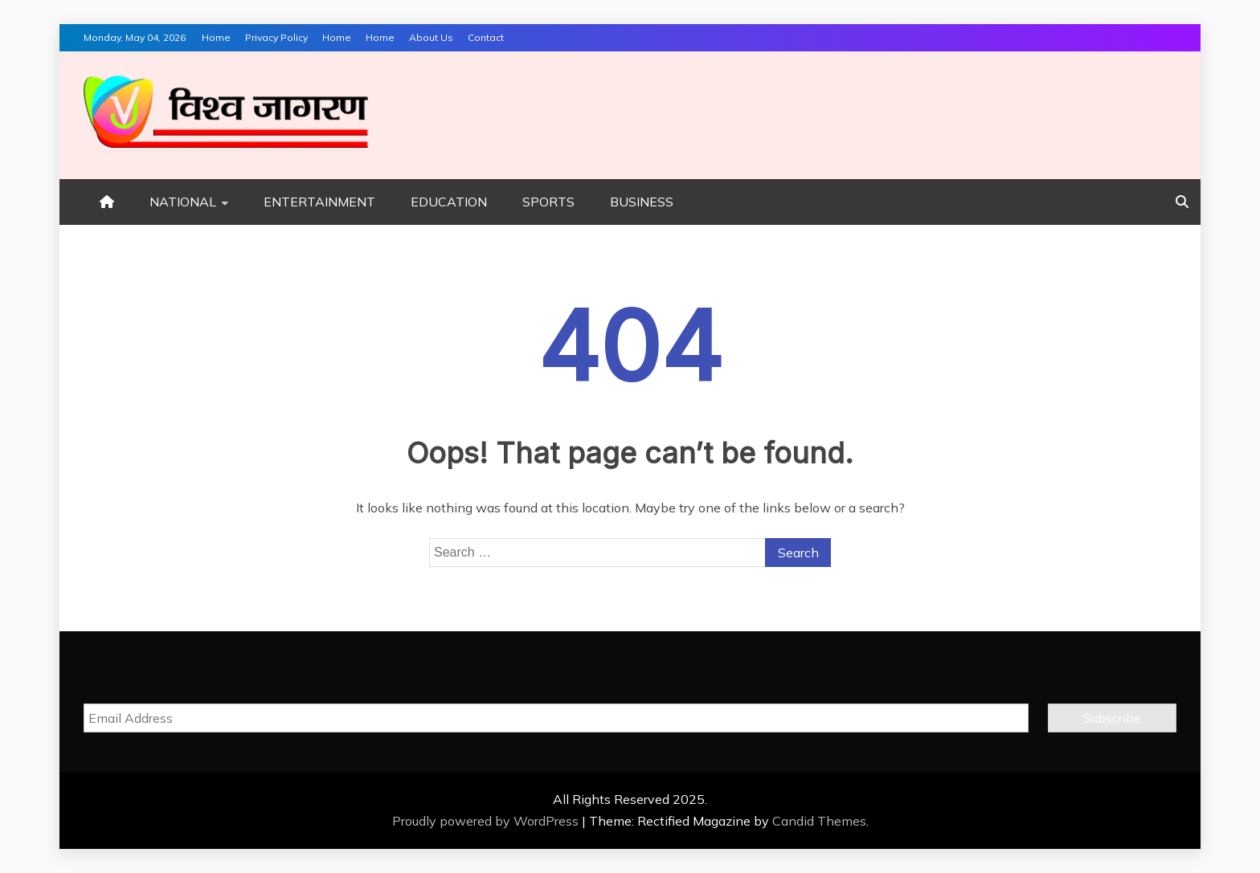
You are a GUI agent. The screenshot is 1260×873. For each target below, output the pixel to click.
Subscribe (1112, 718)
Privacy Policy (276, 37)
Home (216, 37)
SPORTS (548, 202)
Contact (486, 37)
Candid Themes (819, 821)
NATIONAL (182, 202)
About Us (431, 37)
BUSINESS (641, 202)
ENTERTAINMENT (319, 202)
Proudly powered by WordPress (487, 821)
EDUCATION (449, 202)
